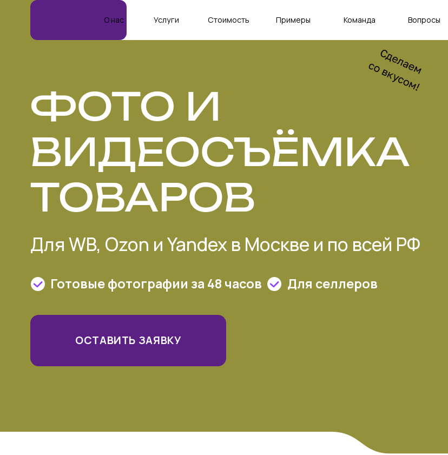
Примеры (293, 20)
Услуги (166, 20)
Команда (359, 20)
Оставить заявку (128, 340)
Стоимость (228, 20)
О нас (114, 20)
